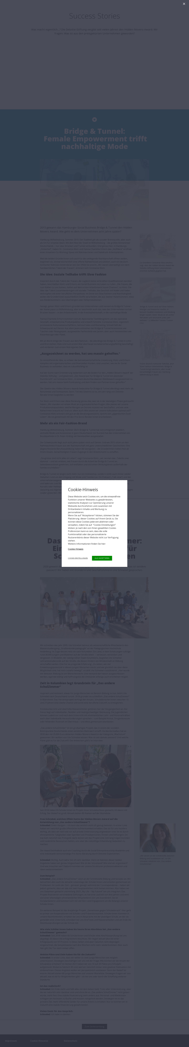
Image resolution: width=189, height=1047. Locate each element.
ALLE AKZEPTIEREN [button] (102, 558)
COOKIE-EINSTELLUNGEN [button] (78, 558)
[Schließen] (184, 4)
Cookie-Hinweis (75, 549)
